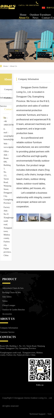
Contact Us (48, 17)
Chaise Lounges (8, 305)
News (35, 17)
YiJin (49, 414)
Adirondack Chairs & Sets (12, 288)
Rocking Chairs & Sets (11, 292)
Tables (4, 301)
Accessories (7, 314)
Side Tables (7, 297)
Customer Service (6, 99)
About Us (24, 17)
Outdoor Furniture (40, 14)
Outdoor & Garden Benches (13, 310)
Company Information (6, 91)
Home (23, 14)
